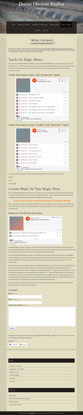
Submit (12, 328)
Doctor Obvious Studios (41, 4)
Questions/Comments (18, 305)
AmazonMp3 (12, 184)
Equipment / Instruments (40, 24)
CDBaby (10, 177)
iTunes (10, 180)
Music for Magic (66, 24)
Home (13, 24)
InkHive (32, 413)
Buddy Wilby (12, 395)
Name (13, 293)
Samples (37, 30)
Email (13, 299)
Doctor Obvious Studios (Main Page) (19, 398)
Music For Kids (54, 24)
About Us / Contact (24, 24)
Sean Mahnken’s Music (15, 404)
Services (45, 30)
